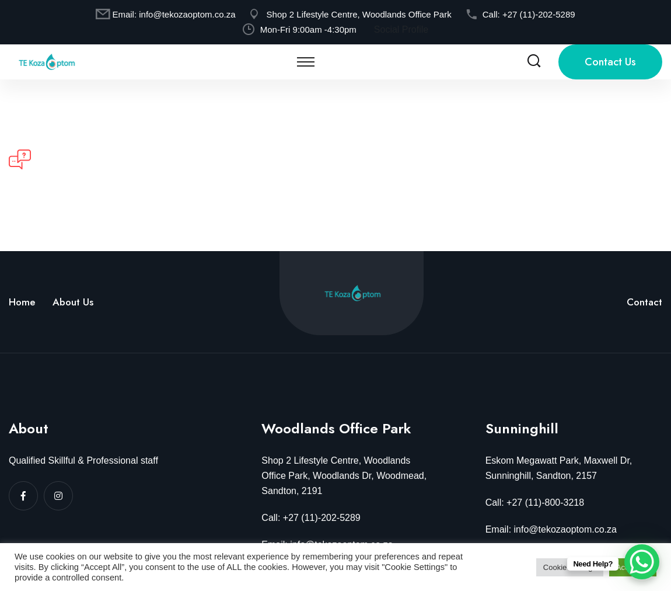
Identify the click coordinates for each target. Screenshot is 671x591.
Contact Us (610, 61)
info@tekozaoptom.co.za (187, 14)
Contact (644, 302)
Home (22, 302)
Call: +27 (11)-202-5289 (310, 518)
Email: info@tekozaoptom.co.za (551, 529)
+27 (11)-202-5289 (538, 14)
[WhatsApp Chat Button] (641, 561)
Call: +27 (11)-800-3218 (534, 502)
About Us (73, 302)
